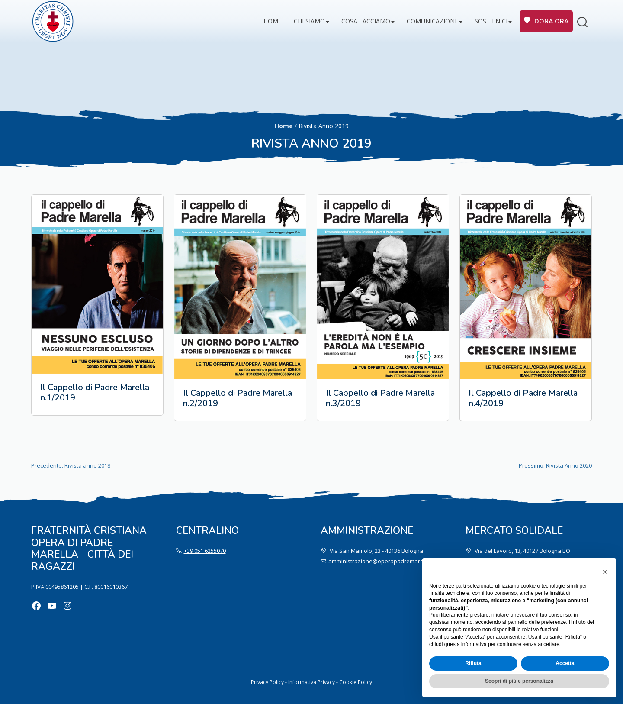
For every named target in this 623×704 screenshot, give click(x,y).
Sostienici (491, 21)
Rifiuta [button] (473, 663)
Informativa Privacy (311, 682)
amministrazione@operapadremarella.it (381, 561)
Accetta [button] (565, 663)
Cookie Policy (355, 682)
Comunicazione (432, 21)
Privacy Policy (267, 682)
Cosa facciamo (365, 21)
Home (272, 21)
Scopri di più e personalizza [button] (519, 681)
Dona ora (551, 21)
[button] (605, 572)
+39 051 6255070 (205, 551)
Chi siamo (309, 21)
